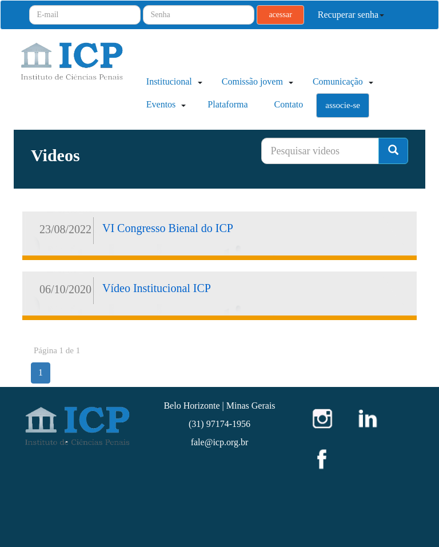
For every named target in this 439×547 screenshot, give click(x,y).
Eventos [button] (165, 104)
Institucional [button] (173, 81)
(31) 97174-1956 (219, 424)
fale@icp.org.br (220, 442)
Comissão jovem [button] (256, 81)
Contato (289, 104)
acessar (280, 14)
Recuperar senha (351, 14)
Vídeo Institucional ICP (156, 288)
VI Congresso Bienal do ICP (167, 228)
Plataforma (227, 104)
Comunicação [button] (341, 81)
